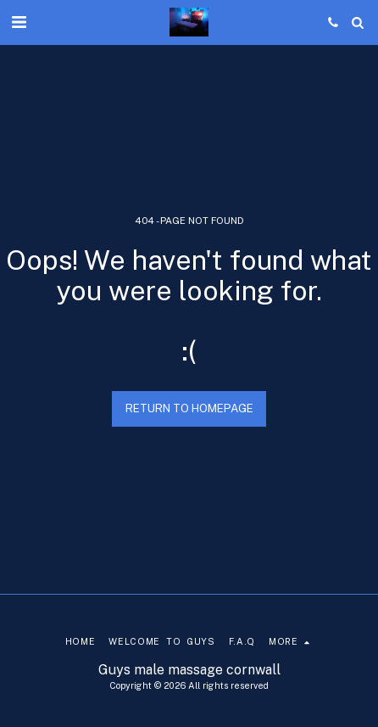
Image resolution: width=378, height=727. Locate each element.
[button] (18, 22)
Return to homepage (189, 408)
